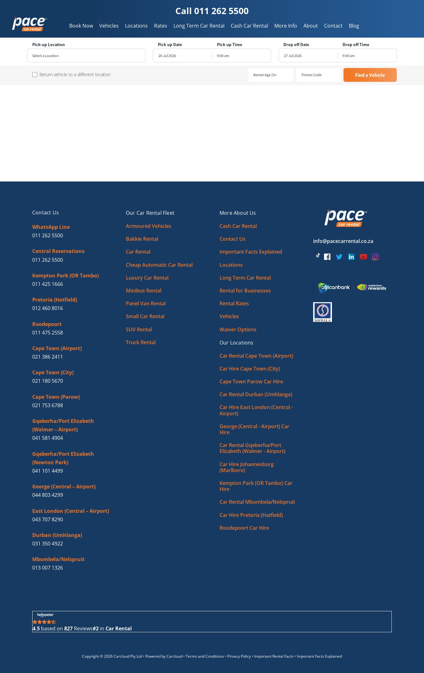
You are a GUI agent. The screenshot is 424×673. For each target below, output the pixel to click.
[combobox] (86, 56)
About (310, 25)
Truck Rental (141, 342)
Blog (354, 25)
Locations (136, 25)
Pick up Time (229, 44)
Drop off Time (356, 44)
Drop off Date (296, 44)
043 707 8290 (47, 519)
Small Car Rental (145, 316)
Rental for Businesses (245, 290)
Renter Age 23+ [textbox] (265, 74)
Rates (160, 25)
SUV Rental (139, 329)
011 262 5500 (47, 235)
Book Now (81, 25)
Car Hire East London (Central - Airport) (256, 410)
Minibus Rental (143, 290)
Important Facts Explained (251, 251)
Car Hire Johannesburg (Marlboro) (247, 467)
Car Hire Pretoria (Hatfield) (251, 515)
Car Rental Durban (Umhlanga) (256, 394)
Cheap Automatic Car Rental (159, 264)
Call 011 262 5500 (212, 10)
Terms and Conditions (205, 656)
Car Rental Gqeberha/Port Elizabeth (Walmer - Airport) (252, 448)
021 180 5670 (47, 380)
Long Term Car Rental (199, 25)
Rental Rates (234, 303)
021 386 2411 (47, 356)
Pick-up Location (48, 44)
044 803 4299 (47, 495)
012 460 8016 (47, 308)
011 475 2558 (47, 332)
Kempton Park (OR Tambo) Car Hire (256, 486)
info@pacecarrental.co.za (343, 241)
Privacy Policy (239, 656)
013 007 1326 (47, 567)
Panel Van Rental (146, 303)
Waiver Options (238, 329)
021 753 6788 (47, 405)
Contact (333, 25)
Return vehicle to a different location (75, 74)
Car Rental (138, 251)
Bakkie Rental (142, 238)
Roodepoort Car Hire (244, 527)
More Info (285, 25)
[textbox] (86, 56)
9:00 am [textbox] (223, 55)
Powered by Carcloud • (165, 656)
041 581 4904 (47, 437)
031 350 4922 (47, 543)
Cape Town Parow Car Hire (251, 381)
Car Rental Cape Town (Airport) (256, 355)
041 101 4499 (47, 470)
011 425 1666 (47, 284)
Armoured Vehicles (148, 226)
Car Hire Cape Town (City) (250, 368)
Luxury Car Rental (147, 277)
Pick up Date (170, 44)
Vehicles (109, 25)
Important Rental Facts (273, 656)
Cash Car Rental (249, 25)
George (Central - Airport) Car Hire (254, 429)
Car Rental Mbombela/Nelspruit (257, 501)
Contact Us (233, 238)
